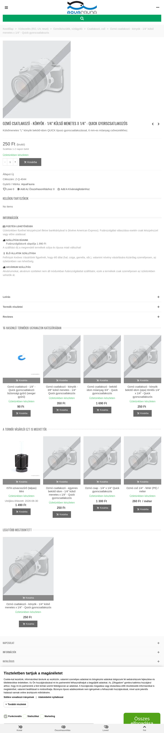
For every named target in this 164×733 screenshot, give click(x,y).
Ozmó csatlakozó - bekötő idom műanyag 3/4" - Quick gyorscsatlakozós (102, 390)
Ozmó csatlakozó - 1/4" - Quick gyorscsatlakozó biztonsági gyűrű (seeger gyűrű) (21, 391)
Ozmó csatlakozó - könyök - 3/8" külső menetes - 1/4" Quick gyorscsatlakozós (62, 390)
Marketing (50, 716)
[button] (82, 297)
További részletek (17, 704)
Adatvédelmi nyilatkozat (50, 697)
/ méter (147, 501)
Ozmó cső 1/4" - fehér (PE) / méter (142, 490)
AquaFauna (27, 184)
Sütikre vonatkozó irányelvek (19, 697)
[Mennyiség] (10, 162)
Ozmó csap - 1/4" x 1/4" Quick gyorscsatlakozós (102, 490)
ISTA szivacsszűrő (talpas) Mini (21, 490)
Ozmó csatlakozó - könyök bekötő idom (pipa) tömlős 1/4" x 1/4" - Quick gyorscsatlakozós (142, 391)
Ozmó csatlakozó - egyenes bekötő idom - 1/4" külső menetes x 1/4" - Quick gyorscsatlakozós (62, 493)
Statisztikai (33, 716)
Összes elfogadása (142, 721)
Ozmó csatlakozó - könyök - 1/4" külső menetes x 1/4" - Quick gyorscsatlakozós (28, 606)
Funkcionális (15, 716)
